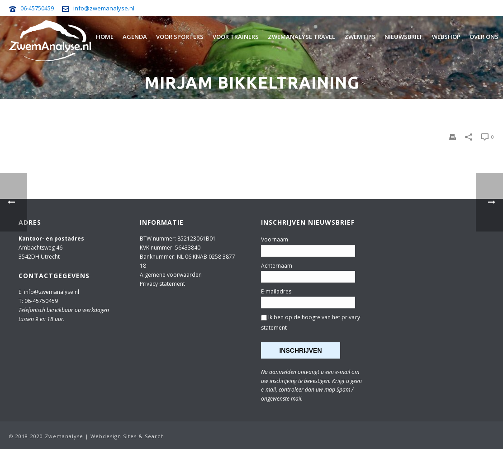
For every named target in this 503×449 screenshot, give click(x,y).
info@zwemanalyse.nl (103, 8)
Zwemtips (359, 37)
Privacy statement (162, 284)
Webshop (446, 37)
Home (105, 37)
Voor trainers (236, 37)
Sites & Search (143, 436)
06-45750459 (37, 8)
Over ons (484, 37)
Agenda (135, 37)
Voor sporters (180, 37)
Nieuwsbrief (403, 37)
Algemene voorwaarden (171, 275)
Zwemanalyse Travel (301, 37)
